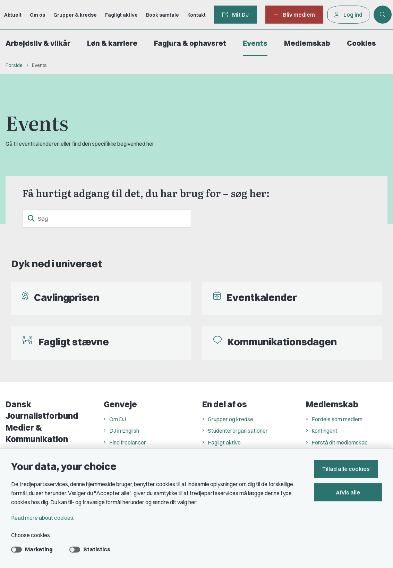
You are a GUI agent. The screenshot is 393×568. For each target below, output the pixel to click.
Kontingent (324, 430)
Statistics (96, 549)
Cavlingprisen (66, 297)
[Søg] (106, 219)
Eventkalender (261, 297)
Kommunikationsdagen (282, 342)
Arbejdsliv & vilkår (38, 43)
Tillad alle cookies (350, 468)
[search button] (31, 219)
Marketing (39, 549)
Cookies (361, 43)
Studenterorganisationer (238, 430)
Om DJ (117, 419)
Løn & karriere (112, 43)
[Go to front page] (3, 14)
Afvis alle (350, 492)
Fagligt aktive (224, 442)
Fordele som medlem (336, 419)
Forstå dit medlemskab (339, 442)
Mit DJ (235, 14)
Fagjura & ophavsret (190, 43)
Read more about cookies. (42, 517)
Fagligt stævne (73, 342)
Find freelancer (127, 442)
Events (255, 43)
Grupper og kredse (230, 419)
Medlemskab (307, 43)
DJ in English (124, 430)
